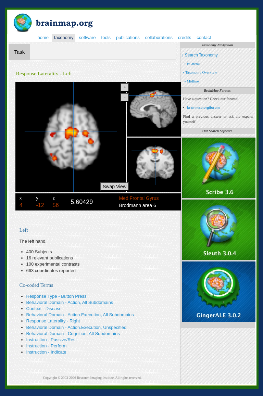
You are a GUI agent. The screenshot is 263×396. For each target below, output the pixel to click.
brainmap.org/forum (203, 108)
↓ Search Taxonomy (200, 55)
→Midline (191, 81)
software (87, 37)
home (43, 37)
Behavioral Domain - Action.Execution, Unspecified (76, 327)
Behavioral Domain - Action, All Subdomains (69, 302)
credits (184, 37)
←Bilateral (191, 64)
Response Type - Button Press (56, 296)
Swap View (114, 186)
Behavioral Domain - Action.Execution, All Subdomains (80, 314)
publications (128, 37)
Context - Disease (44, 308)
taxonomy (63, 37)
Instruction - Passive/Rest (51, 339)
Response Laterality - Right (53, 320)
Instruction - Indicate (46, 352)
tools (106, 37)
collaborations (159, 37)
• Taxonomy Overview (200, 72)
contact (204, 37)
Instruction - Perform (46, 345)
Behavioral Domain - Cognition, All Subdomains (73, 333)
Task (19, 52)
